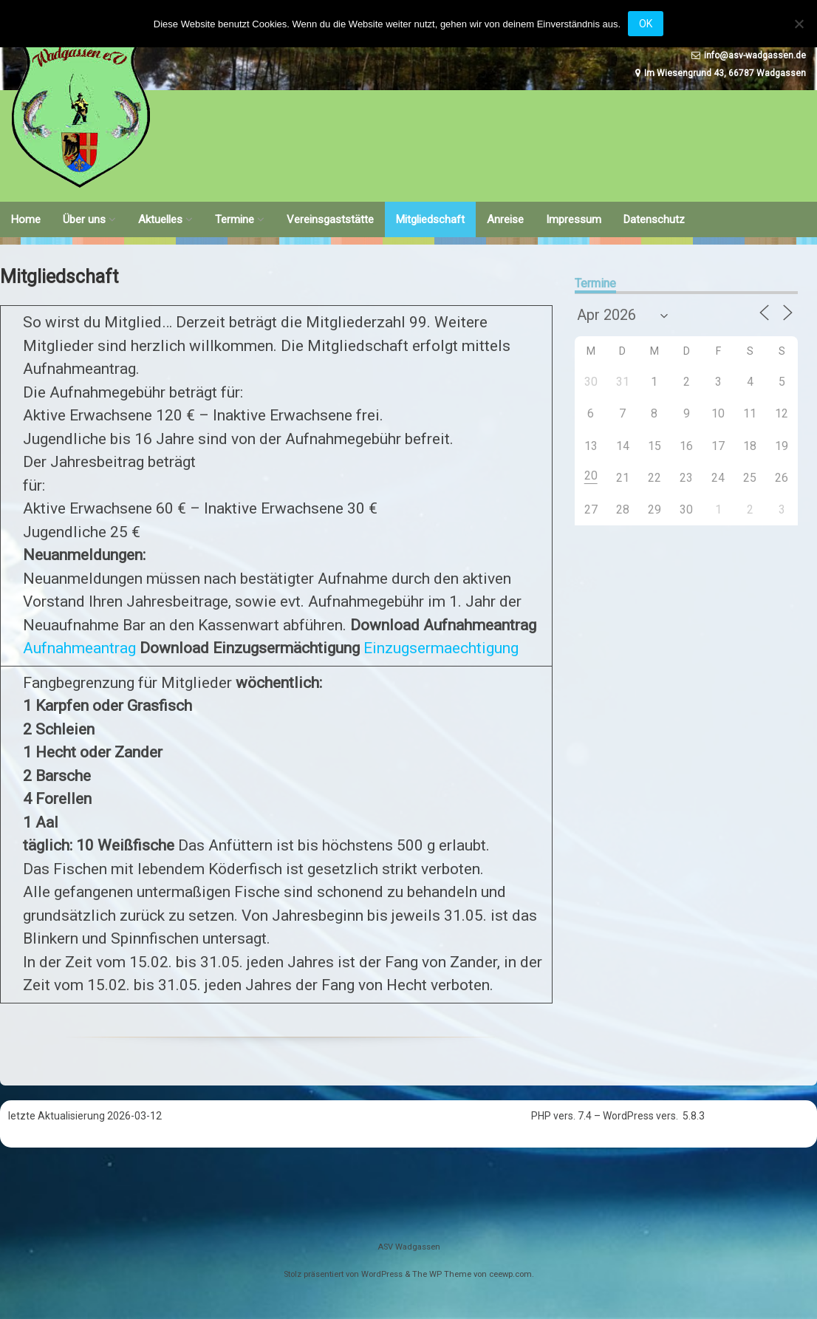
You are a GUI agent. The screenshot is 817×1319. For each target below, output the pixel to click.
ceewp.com (510, 1274)
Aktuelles (160, 219)
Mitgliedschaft (430, 219)
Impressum (573, 219)
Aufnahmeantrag (79, 648)
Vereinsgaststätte (330, 219)
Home (26, 219)
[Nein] (798, 23)
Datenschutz (654, 219)
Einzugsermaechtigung (441, 648)
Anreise (505, 219)
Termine (234, 219)
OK (645, 24)
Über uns (84, 219)
